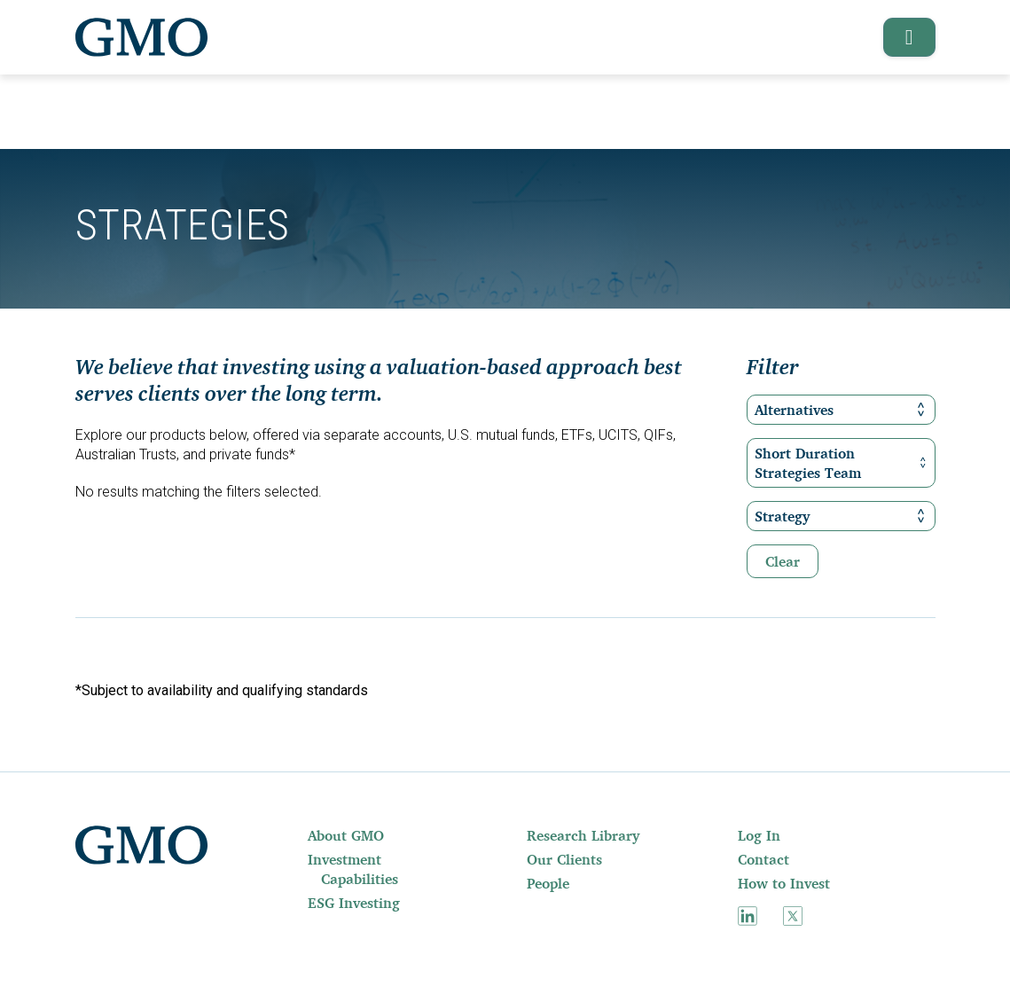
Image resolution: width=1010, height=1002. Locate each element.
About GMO (346, 835)
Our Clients (564, 859)
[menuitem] (366, 835)
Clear (782, 561)
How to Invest (784, 883)
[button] (903, 37)
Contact (763, 859)
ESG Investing (354, 903)
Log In (759, 835)
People (548, 883)
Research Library (583, 835)
